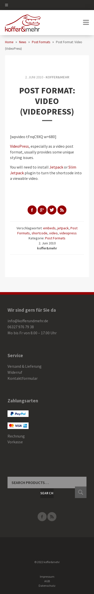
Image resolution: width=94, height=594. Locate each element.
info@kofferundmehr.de (28, 320)
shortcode (39, 233)
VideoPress (19, 146)
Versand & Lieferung (25, 366)
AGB (47, 581)
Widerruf (15, 372)
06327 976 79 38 (21, 326)
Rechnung (16, 436)
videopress (68, 233)
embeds (49, 228)
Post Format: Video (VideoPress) (47, 101)
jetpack (63, 228)
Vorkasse (15, 441)
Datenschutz (47, 585)
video (53, 233)
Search (47, 493)
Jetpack (56, 167)
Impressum (47, 576)
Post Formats (55, 238)
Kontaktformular (23, 378)
